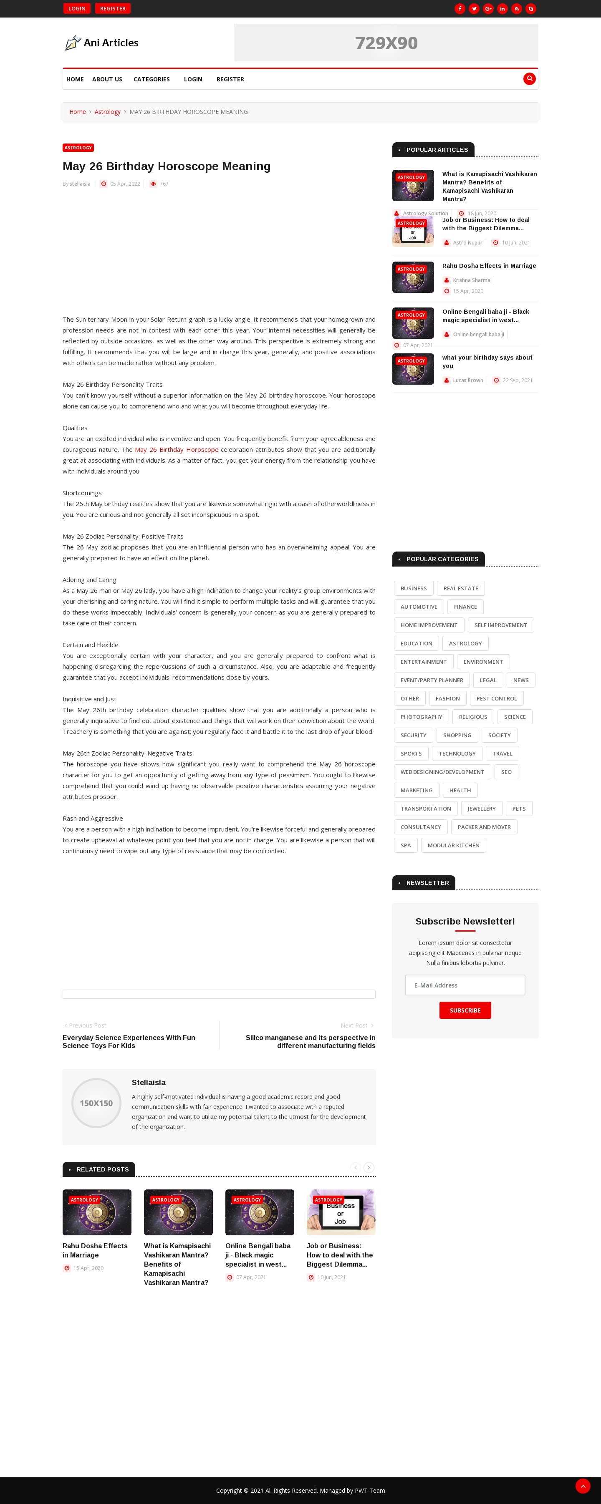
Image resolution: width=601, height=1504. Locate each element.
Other (410, 698)
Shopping (457, 735)
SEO (506, 772)
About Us (107, 79)
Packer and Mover (484, 827)
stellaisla (80, 183)
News (521, 680)
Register (113, 8)
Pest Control (497, 698)
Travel (502, 753)
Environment (483, 661)
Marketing (417, 790)
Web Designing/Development (443, 772)
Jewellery (482, 808)
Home (75, 79)
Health (460, 790)
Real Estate (461, 588)
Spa (406, 845)
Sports (411, 753)
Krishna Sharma (471, 280)
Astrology (108, 112)
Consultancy (421, 827)
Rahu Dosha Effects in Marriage (489, 265)
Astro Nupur (467, 242)
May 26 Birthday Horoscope (176, 449)
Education (416, 643)
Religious (473, 717)
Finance (465, 606)
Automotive (419, 606)
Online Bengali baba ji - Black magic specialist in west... (257, 1255)
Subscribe (465, 1010)
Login (77, 8)
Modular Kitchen (454, 845)
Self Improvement (501, 625)
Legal (488, 680)
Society (499, 735)
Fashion (448, 698)
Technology (457, 753)
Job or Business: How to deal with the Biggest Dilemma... (340, 1255)
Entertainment (424, 661)
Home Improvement (429, 625)
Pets (519, 808)
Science (515, 717)
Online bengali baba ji (478, 334)
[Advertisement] (219, 255)
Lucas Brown (468, 380)
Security (414, 735)
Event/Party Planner (432, 680)
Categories (152, 79)
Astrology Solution (425, 213)
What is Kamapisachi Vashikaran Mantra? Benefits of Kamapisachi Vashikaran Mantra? (177, 1264)
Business (414, 588)
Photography (421, 717)
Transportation (426, 808)
